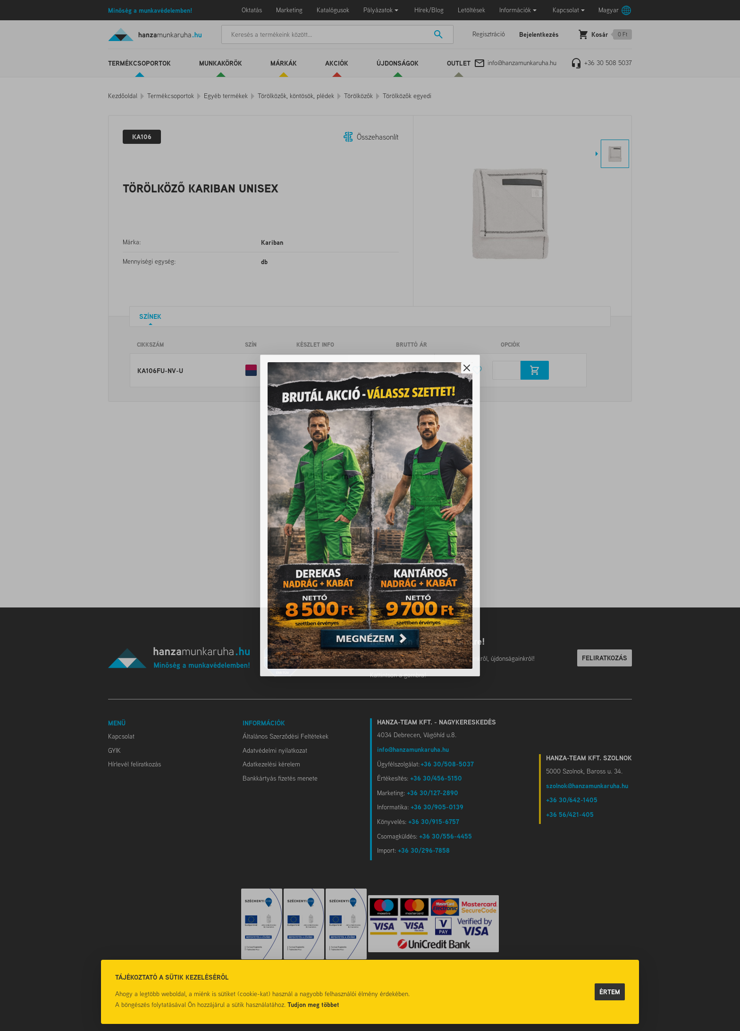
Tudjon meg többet (313, 1004)
